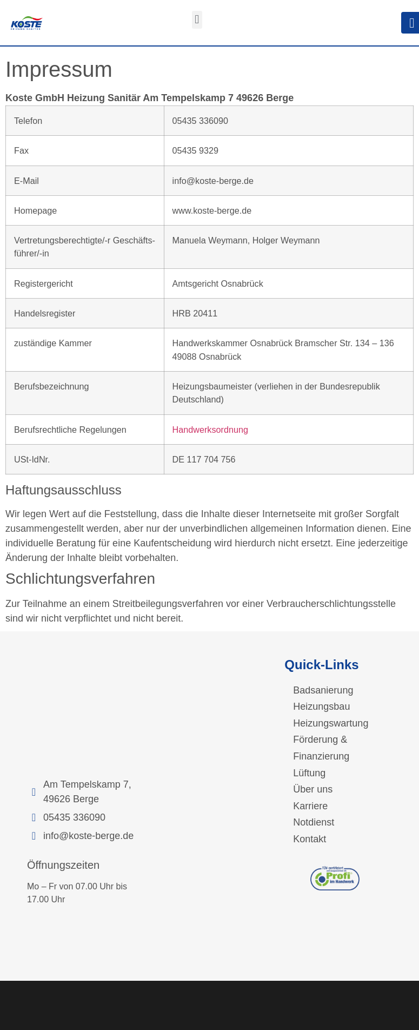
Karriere (310, 806)
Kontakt (309, 839)
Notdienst (313, 822)
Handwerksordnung (210, 429)
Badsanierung (323, 690)
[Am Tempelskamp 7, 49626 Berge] (84, 712)
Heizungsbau (321, 706)
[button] (197, 20)
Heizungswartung (330, 723)
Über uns (312, 789)
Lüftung (309, 773)
